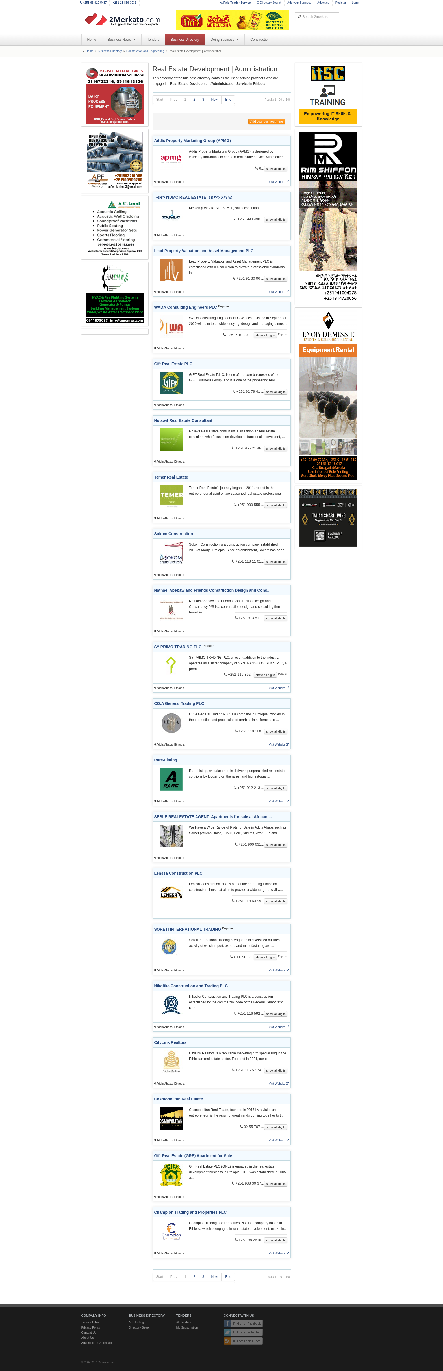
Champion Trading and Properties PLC (190, 1212)
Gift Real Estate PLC (173, 364)
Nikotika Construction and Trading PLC (191, 986)
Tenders (153, 40)
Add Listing (136, 1322)
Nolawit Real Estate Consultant (183, 420)
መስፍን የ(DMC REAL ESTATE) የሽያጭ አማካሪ (193, 197)
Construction (259, 40)
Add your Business (299, 2)
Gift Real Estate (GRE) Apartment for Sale (193, 1155)
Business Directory (185, 40)
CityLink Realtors (170, 1042)
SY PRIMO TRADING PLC (178, 647)
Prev (173, 100)
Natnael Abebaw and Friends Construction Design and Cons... (212, 590)
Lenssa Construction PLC (178, 873)
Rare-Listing (165, 760)
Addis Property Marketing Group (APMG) (192, 140)
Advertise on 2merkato (96, 1342)
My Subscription (187, 1327)
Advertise (323, 2)
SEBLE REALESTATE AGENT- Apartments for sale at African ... (213, 816)
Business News (122, 40)
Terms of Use (90, 1322)
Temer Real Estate (171, 477)
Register (340, 2)
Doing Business (225, 40)
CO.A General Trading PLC (179, 703)
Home (91, 40)
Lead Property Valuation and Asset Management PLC (204, 250)
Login (355, 2)
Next (214, 100)
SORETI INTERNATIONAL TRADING (187, 929)
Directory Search (269, 2)
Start (159, 100)
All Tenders (183, 1322)
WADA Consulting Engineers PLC (185, 307)
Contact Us (88, 1332)
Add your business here (266, 121)
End (228, 100)
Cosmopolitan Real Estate (178, 1099)
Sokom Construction (173, 533)
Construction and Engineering (145, 51)
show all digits (275, 168)
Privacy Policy (90, 1327)
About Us (87, 1337)
